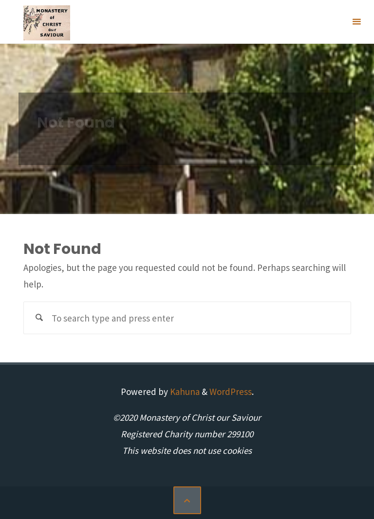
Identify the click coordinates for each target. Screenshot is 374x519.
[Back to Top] (187, 500)
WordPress (230, 391)
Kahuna (184, 391)
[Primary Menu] (356, 22)
